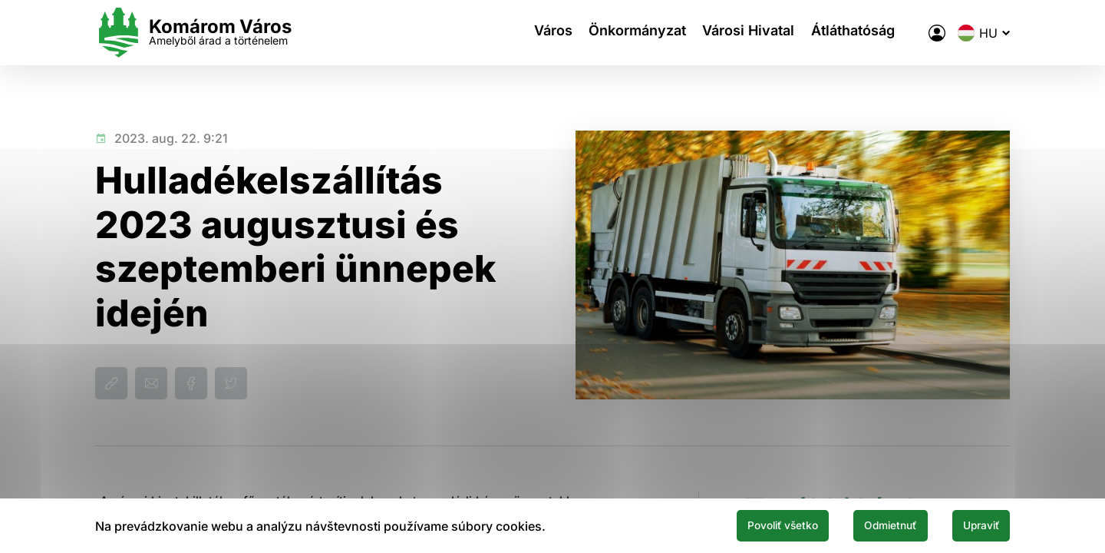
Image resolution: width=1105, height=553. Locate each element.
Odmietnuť (865, 524)
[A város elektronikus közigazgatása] (937, 33)
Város (544, 33)
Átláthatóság (863, 33)
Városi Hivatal (753, 33)
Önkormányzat (635, 33)
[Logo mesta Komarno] (193, 33)
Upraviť (973, 524)
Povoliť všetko (738, 524)
